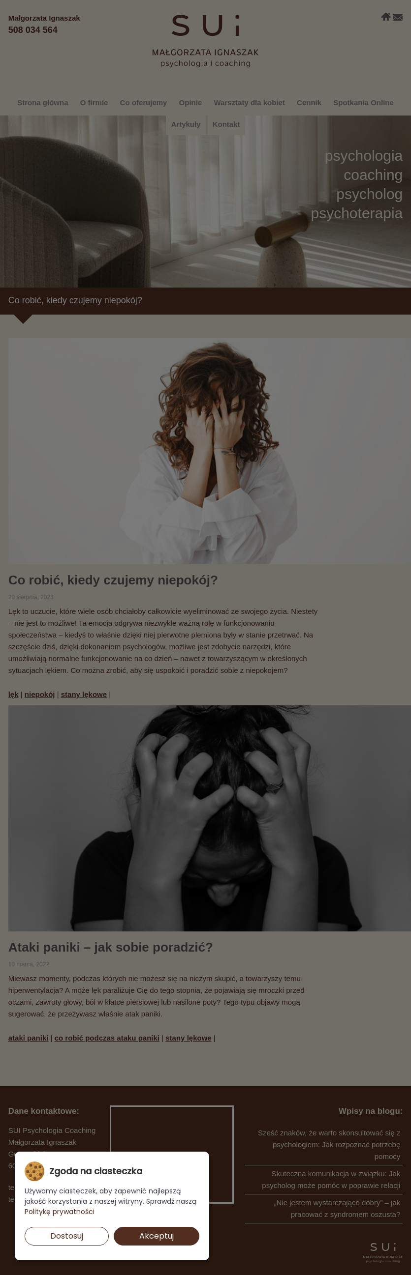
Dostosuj (66, 1236)
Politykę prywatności (60, 1212)
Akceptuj (156, 1236)
